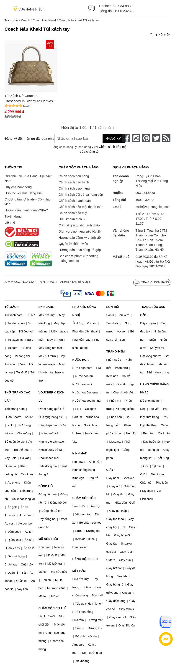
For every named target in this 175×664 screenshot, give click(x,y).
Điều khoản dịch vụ (72, 219)
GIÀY (109, 469)
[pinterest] (146, 138)
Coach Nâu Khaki (44, 20)
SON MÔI (112, 307)
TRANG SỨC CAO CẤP (152, 311)
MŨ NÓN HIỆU (48, 539)
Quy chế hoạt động (18, 187)
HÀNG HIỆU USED (85, 559)
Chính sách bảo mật (73, 213)
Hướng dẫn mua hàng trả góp (80, 250)
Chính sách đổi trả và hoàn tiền (81, 194)
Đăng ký (113, 138)
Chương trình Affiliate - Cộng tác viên (27, 202)
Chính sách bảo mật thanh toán (81, 207)
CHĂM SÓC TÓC (84, 498)
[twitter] (156, 138)
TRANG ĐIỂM (115, 351)
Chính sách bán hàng (74, 176)
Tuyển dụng (13, 216)
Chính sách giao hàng (74, 188)
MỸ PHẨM (79, 571)
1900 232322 (124, 11)
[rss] (166, 138)
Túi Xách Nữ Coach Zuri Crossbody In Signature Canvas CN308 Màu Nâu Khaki (29, 99)
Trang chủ (11, 20)
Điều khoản (48, 282)
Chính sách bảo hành (74, 182)
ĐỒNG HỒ (46, 486)
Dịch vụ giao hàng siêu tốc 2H (80, 231)
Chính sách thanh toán (75, 201)
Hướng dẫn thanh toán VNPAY (26, 210)
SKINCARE (46, 307)
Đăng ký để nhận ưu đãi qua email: (26, 138)
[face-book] (126, 138)
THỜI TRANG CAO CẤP (17, 396)
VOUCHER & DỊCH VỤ (51, 396)
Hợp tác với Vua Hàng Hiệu (24, 193)
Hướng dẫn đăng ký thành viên (81, 237)
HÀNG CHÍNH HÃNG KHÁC (154, 388)
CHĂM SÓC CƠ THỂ (52, 608)
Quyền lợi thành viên (73, 244)
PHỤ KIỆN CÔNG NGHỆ (84, 311)
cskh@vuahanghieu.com (152, 207)
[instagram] (136, 138)
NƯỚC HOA (80, 359)
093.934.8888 (122, 6)
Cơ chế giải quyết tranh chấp (79, 225)
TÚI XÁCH (11, 307)
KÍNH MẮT (79, 453)
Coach (25, 20)
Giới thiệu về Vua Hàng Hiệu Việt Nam (28, 178)
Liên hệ (10, 222)
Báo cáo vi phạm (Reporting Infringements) (78, 258)
